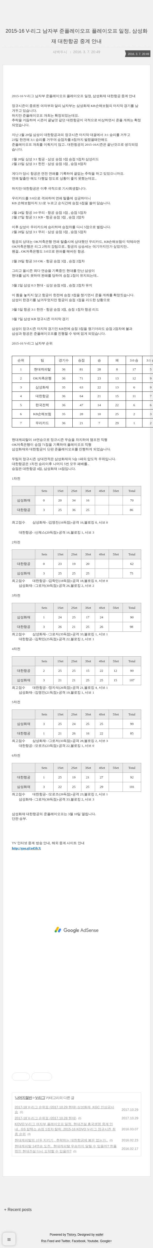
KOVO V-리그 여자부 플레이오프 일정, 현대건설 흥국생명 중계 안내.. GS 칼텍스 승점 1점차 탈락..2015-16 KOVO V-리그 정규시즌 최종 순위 (65, 1129)
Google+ (106, 1241)
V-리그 (40, 1098)
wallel (99, 1234)
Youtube (92, 1241)
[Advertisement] (76, 930)
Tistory (71, 1234)
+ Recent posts (18, 1209)
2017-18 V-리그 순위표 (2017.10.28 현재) (45, 1118)
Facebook (79, 1241)
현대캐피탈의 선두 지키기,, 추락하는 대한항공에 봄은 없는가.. (61, 1140)
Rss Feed (47, 1241)
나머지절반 (23, 1098)
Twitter (65, 1241)
